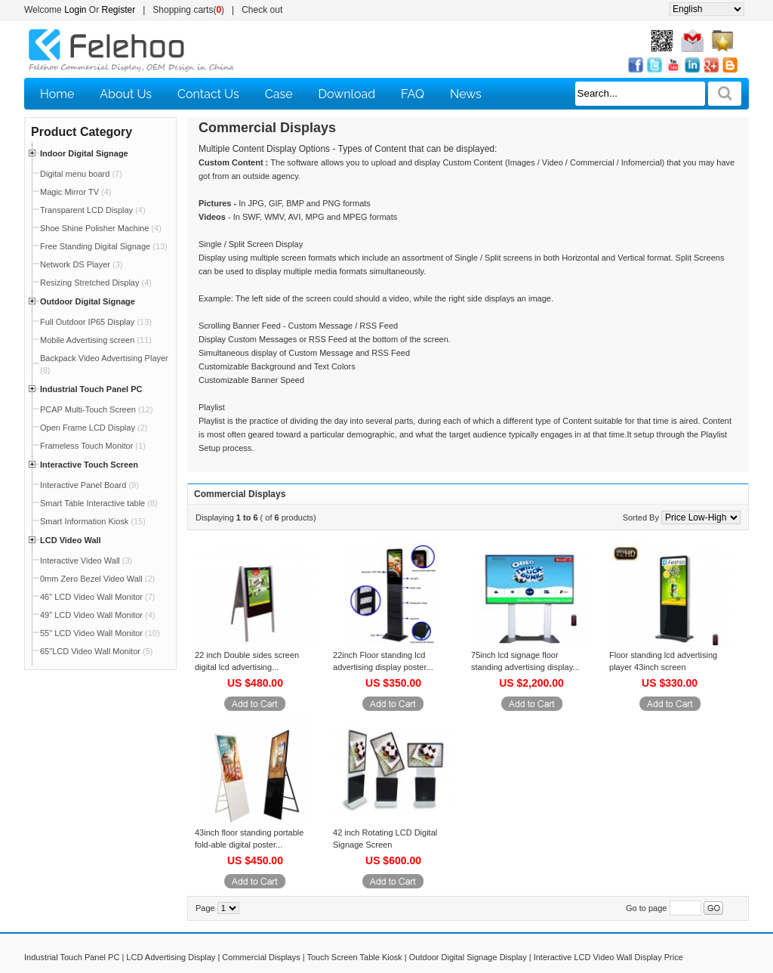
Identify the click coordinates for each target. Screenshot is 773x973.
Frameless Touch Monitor (93, 445)
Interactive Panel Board (89, 485)
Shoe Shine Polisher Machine (101, 228)
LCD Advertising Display (170, 957)
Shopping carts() (188, 10)
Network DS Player (81, 264)
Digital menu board (81, 173)
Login (75, 10)
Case (279, 94)
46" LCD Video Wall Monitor (97, 596)
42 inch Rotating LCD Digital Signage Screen (385, 838)
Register (119, 10)
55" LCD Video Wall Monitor (100, 633)
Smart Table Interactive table (99, 503)
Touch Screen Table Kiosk (354, 957)
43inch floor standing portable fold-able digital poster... (249, 838)
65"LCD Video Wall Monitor (96, 651)
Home (57, 94)
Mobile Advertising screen (96, 339)
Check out (262, 10)
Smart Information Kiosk (93, 521)
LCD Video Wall (70, 540)
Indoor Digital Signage (84, 153)
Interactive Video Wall (86, 560)
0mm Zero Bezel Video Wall (97, 578)
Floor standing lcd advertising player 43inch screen (663, 661)
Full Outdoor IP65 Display (96, 321)
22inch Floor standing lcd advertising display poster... (383, 661)
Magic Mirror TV (76, 191)
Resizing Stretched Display (96, 282)
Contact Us (208, 94)
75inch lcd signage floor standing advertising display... (525, 661)
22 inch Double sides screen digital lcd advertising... (247, 661)
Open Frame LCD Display (93, 427)
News (466, 94)
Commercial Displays (261, 957)
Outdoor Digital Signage (87, 301)
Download (347, 94)
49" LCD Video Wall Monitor (97, 614)
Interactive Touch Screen (89, 464)
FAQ (412, 94)
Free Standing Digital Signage (104, 246)
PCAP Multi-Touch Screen (96, 409)
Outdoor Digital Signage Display (468, 957)
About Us (126, 94)
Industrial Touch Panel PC (91, 389)
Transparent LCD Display (93, 210)
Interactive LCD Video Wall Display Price (608, 957)
